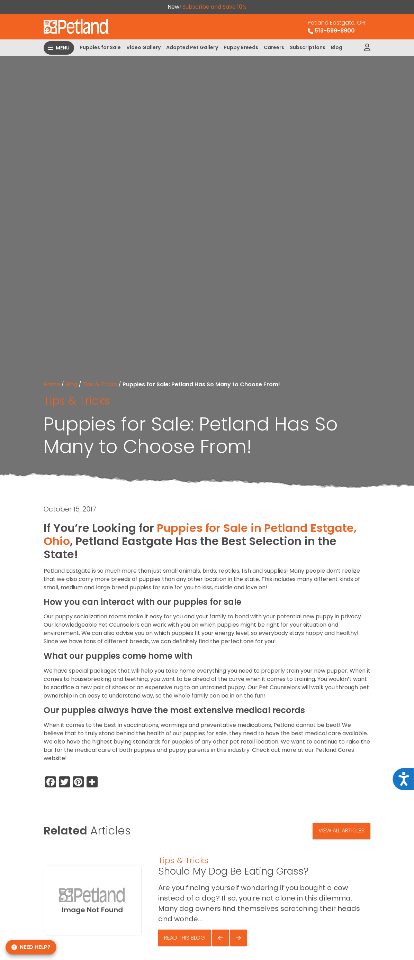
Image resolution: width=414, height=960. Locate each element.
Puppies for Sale (100, 47)
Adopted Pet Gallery (192, 47)
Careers (274, 47)
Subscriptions (307, 47)
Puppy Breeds (241, 47)
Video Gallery (143, 47)
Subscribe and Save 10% (214, 7)
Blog (336, 47)
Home (52, 384)
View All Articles (341, 830)
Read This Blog (184, 938)
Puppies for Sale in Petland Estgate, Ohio (200, 534)
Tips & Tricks (100, 384)
